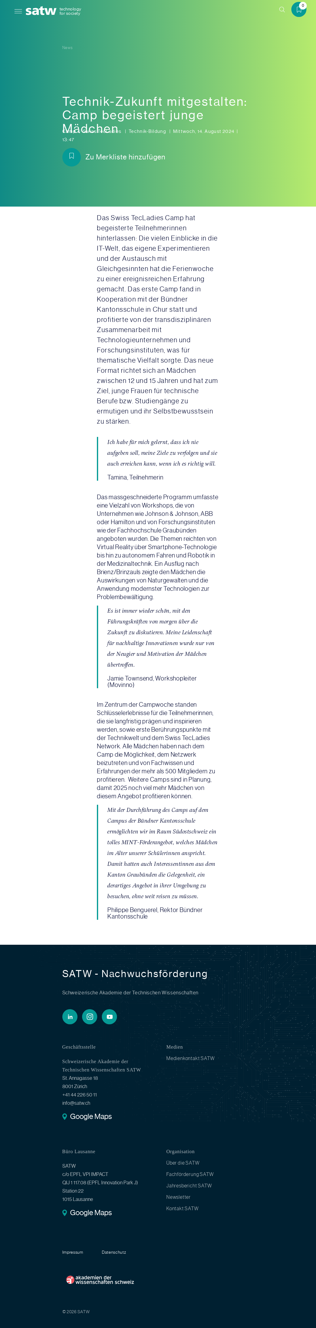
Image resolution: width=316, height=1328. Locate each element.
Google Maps (91, 1117)
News (67, 47)
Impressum (72, 1252)
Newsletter (178, 1197)
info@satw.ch (76, 1103)
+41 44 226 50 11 (79, 1095)
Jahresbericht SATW (189, 1186)
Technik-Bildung (148, 131)
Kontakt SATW (182, 1208)
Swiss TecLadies (103, 131)
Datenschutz (114, 1252)
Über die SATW (182, 1163)
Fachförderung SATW (190, 1174)
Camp (69, 131)
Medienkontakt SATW (190, 1058)
